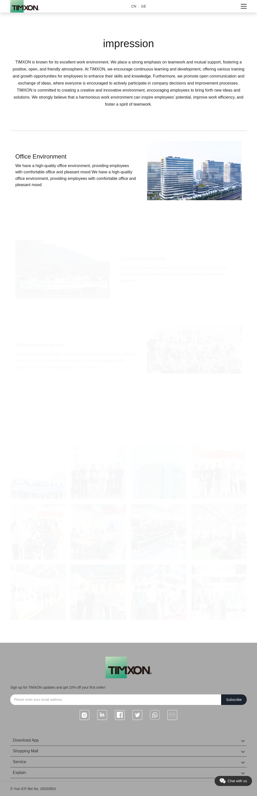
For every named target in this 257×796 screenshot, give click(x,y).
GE (143, 6)
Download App (26, 740)
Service (19, 762)
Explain (19, 772)
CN (133, 6)
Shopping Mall (25, 751)
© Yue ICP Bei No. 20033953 (33, 789)
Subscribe (234, 700)
